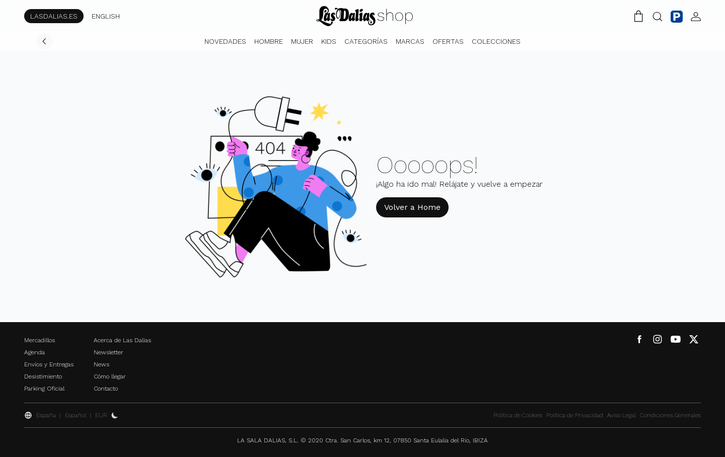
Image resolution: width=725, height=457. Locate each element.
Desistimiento (43, 376)
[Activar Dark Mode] (115, 415)
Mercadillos (39, 340)
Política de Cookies (517, 415)
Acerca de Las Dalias (122, 340)
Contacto (106, 388)
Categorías (366, 41)
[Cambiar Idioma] (364, 16)
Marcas (410, 41)
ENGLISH (106, 16)
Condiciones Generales (670, 415)
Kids (328, 41)
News (101, 364)
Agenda (34, 352)
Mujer (302, 41)
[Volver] (44, 41)
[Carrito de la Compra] (638, 16)
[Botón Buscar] (657, 16)
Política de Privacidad (574, 415)
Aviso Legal (621, 415)
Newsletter (108, 352)
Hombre (268, 41)
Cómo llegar (110, 376)
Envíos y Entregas (49, 364)
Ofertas (448, 41)
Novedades (225, 41)
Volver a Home (412, 207)
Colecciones (496, 41)
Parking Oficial (44, 388)
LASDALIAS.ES (54, 16)
